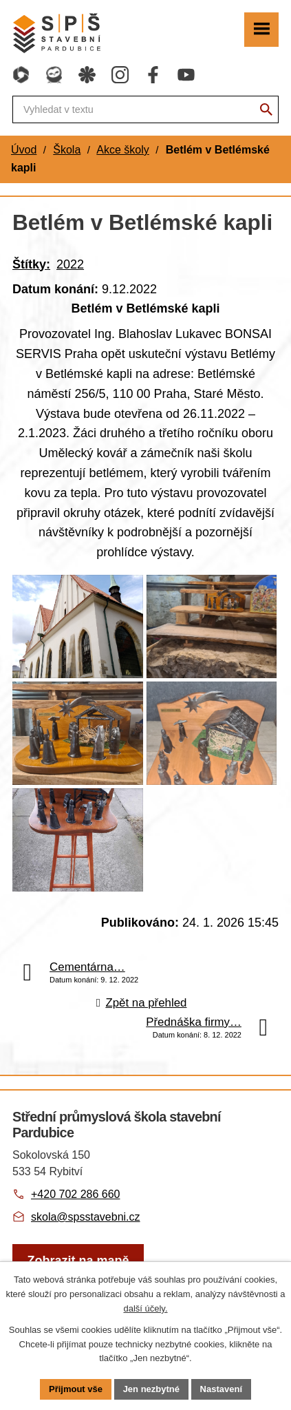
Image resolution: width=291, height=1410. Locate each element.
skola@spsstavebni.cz (85, 1217)
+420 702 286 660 (75, 1194)
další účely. (145, 1308)
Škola (66, 150)
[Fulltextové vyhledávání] (145, 109)
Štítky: (31, 264)
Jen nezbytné (151, 1389)
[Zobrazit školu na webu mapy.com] (78, 1261)
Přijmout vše (76, 1389)
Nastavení (221, 1389)
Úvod (23, 150)
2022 (70, 264)
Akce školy (122, 150)
